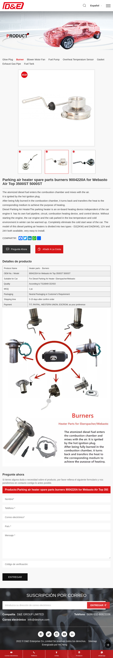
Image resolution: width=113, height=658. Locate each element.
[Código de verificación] (56, 564)
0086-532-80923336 (99, 614)
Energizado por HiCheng (54, 644)
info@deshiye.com (38, 619)
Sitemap (92, 641)
